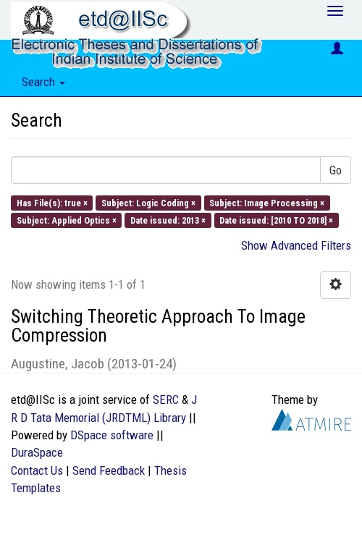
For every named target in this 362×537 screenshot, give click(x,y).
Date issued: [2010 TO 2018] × (276, 219)
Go (335, 170)
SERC (166, 399)
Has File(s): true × (52, 202)
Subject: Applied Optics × (67, 219)
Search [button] (43, 82)
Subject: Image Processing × (266, 202)
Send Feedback (108, 470)
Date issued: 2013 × (168, 219)
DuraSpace (37, 452)
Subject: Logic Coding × (148, 202)
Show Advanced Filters (296, 245)
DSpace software (111, 435)
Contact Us (37, 470)
